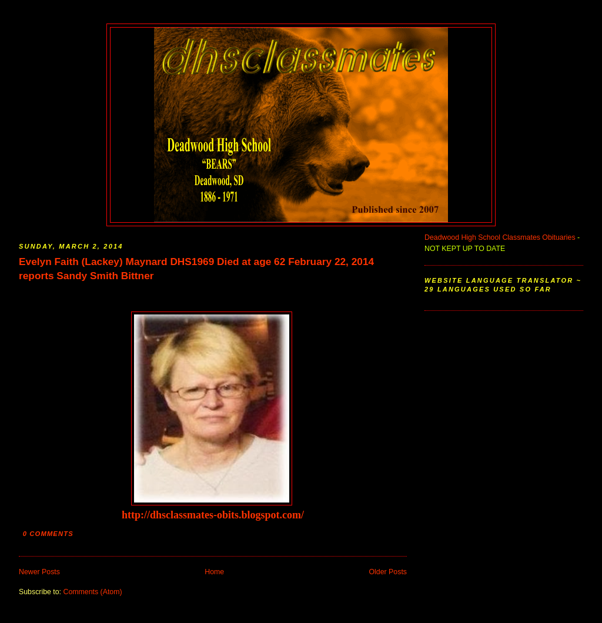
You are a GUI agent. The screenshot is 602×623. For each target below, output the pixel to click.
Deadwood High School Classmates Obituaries (500, 237)
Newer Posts (39, 572)
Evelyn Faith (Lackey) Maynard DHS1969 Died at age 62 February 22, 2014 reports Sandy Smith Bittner (196, 269)
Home (214, 572)
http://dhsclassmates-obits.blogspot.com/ (213, 515)
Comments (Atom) (92, 592)
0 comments (48, 533)
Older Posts (388, 572)
